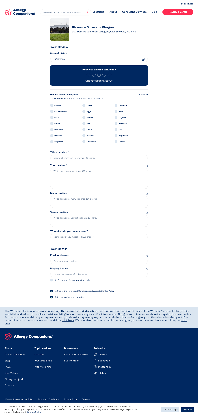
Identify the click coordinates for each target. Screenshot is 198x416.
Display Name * (59, 268)
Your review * (58, 165)
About (113, 12)
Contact (9, 385)
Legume (122, 118)
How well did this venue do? (99, 70)
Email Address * (59, 255)
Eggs (89, 112)
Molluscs (123, 124)
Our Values (11, 373)
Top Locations (42, 348)
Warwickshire (43, 367)
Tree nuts (91, 142)
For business (186, 4)
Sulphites (58, 142)
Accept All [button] (187, 410)
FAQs (8, 367)
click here (68, 320)
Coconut (123, 106)
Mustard (58, 130)
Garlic (57, 118)
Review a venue (178, 12)
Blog (154, 12)
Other (122, 142)
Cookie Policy (34, 412)
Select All (143, 95)
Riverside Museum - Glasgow (93, 27)
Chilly (89, 106)
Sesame (90, 136)
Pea (120, 130)
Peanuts (58, 136)
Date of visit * (58, 53)
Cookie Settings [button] (170, 410)
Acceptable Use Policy (103, 291)
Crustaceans (60, 112)
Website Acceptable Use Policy (19, 399)
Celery (57, 106)
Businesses (71, 348)
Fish (121, 112)
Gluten (90, 118)
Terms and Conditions (78, 291)
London (39, 354)
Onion (89, 130)
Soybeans (123, 136)
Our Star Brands (15, 354)
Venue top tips (59, 212)
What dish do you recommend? (69, 231)
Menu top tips (58, 193)
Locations (98, 12)
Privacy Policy (70, 399)
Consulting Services (134, 12)
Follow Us (99, 348)
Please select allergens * (65, 94)
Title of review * (59, 152)
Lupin (57, 124)
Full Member (71, 361)
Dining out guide (14, 379)
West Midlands (43, 361)
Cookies (86, 399)
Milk (88, 124)
